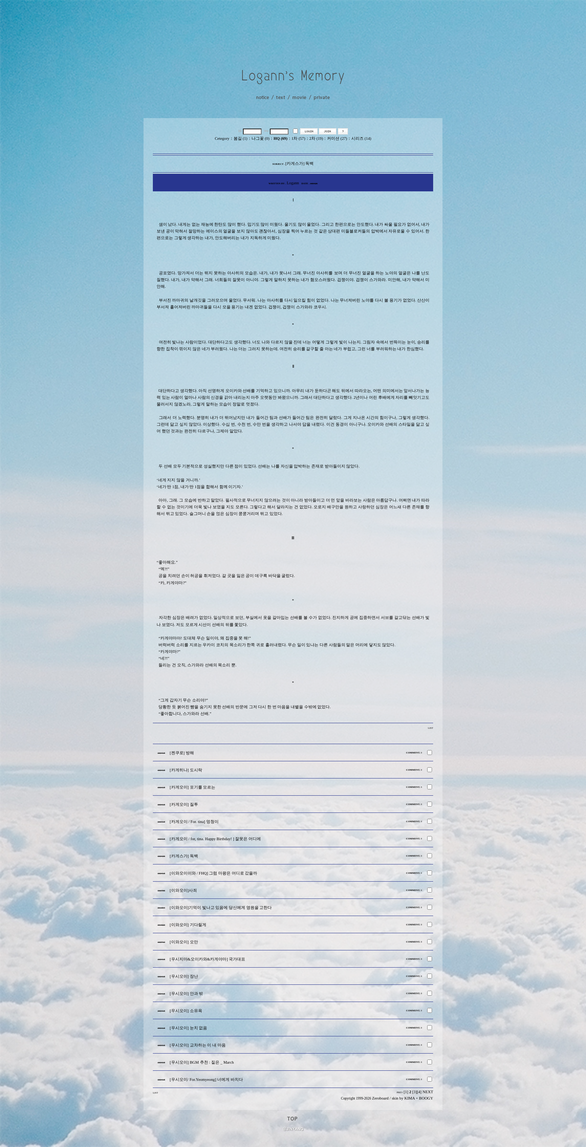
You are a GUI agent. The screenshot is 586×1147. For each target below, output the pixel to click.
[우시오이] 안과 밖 (186, 994)
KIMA (409, 1098)
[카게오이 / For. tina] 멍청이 (194, 822)
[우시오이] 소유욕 (186, 1011)
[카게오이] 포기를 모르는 (192, 787)
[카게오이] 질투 (184, 804)
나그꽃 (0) (260, 138)
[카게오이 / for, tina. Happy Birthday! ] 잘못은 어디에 (215, 839)
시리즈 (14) (361, 138)
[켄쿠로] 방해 (182, 753)
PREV (400, 1092)
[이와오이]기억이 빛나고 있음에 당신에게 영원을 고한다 (221, 908)
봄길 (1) (240, 138)
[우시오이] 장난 (184, 976)
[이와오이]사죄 (183, 890)
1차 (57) (298, 138)
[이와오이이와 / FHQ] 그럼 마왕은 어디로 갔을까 (213, 873)
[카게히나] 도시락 (186, 770)
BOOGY (426, 1098)
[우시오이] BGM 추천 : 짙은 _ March (202, 1062)
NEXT (428, 1092)
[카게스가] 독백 (184, 856)
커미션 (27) (337, 138)
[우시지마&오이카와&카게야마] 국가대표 (207, 959)
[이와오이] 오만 (184, 942)
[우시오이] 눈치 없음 (188, 1028)
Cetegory (222, 138)
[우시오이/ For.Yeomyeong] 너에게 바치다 (206, 1079)
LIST (430, 728)
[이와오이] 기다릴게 (188, 925)
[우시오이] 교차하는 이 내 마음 (198, 1045)
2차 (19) (316, 138)
